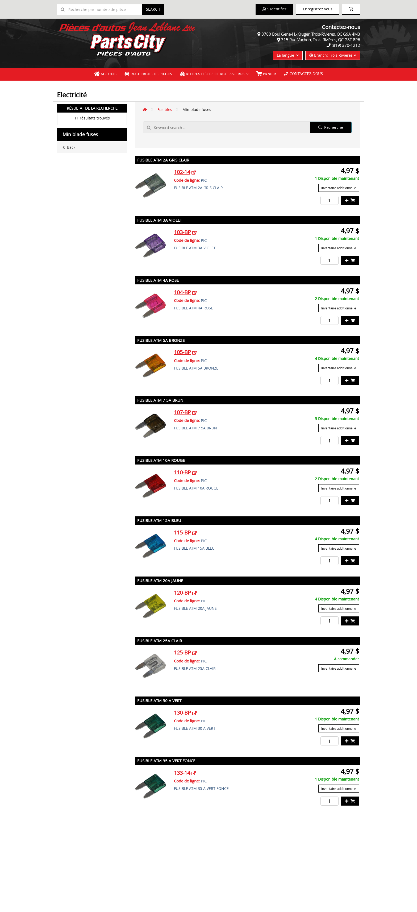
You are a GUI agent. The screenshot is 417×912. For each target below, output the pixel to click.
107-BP (182, 412)
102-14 (182, 172)
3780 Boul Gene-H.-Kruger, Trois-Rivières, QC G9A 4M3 (310, 34)
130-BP (182, 712)
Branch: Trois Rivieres (332, 55)
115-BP (182, 532)
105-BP (182, 352)
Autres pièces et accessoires (212, 74)
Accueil (105, 74)
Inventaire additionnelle (338, 188)
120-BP (182, 592)
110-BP (182, 472)
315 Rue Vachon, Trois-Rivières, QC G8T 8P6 (320, 39)
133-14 (182, 772)
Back (68, 147)
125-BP (182, 652)
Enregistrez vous (317, 8)
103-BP (182, 232)
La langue (288, 55)
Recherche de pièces (148, 74)
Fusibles (164, 109)
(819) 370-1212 (346, 45)
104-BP (182, 292)
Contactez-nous (303, 74)
